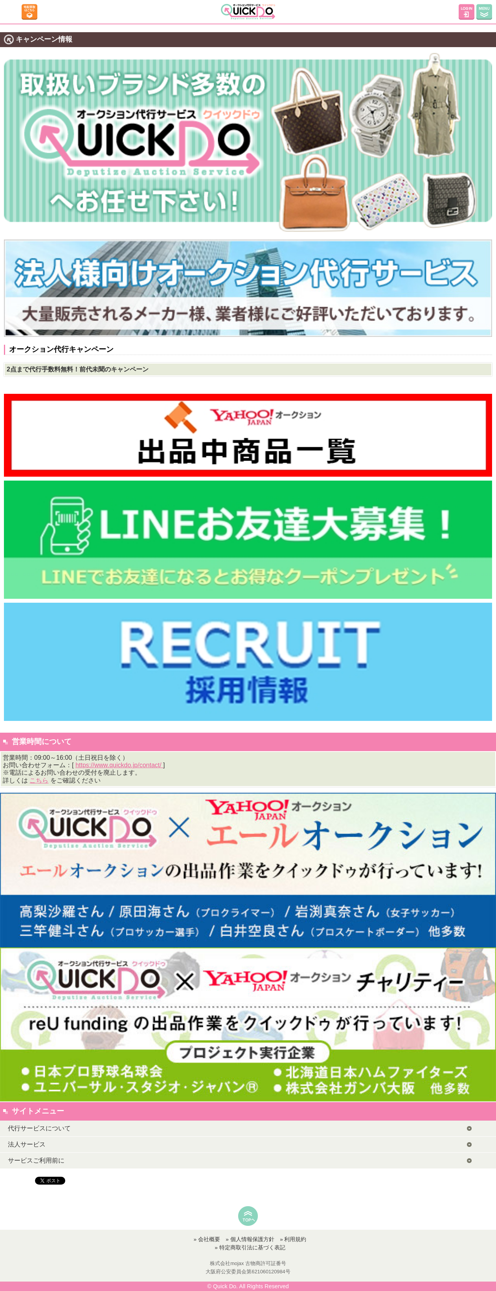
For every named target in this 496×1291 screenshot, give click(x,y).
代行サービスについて (39, 1128)
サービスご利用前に (36, 1160)
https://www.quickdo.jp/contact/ (119, 765)
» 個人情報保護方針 (250, 1239)
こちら (38, 780)
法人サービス (27, 1144)
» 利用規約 (293, 1239)
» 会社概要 (207, 1239)
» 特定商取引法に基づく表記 (250, 1248)
